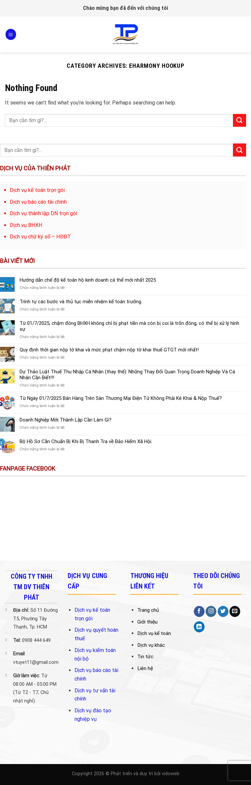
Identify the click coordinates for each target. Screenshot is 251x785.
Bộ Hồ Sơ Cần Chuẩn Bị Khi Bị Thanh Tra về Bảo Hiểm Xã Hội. (86, 441)
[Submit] (239, 120)
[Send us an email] (234, 611)
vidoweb (170, 773)
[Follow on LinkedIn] (199, 626)
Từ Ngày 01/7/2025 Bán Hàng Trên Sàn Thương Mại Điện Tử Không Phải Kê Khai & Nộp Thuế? (121, 398)
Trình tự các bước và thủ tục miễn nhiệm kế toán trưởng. (81, 302)
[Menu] (11, 34)
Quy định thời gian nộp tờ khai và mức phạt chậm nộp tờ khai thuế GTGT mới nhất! (109, 350)
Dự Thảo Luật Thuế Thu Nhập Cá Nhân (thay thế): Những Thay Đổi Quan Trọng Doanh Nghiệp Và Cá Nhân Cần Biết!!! (127, 375)
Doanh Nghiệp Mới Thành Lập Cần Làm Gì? (65, 420)
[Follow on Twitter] (223, 611)
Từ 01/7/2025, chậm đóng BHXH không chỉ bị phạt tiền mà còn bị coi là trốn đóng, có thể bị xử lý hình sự (129, 326)
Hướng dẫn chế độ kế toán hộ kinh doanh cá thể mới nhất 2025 (88, 280)
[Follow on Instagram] (211, 611)
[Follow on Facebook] (199, 611)
